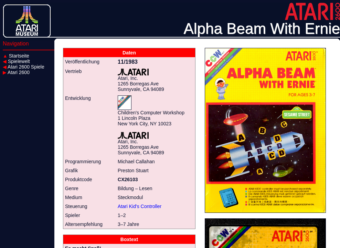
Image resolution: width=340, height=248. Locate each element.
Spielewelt (16, 61)
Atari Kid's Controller (139, 206)
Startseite (16, 56)
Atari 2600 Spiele (23, 67)
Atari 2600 (16, 72)
